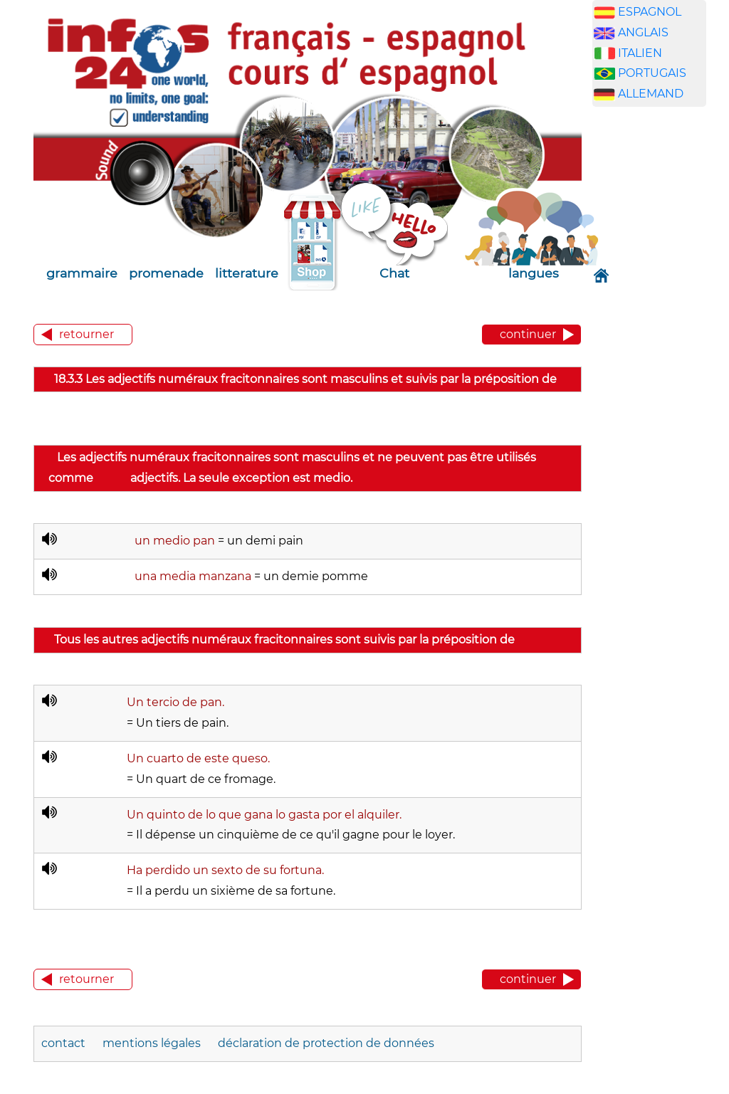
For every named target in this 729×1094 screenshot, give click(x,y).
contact (63, 1043)
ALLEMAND (650, 93)
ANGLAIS (643, 32)
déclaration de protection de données (326, 1043)
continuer (528, 334)
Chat (394, 272)
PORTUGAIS (652, 73)
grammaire (81, 272)
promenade (166, 272)
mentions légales (152, 1043)
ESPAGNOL (649, 12)
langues (533, 272)
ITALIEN (640, 53)
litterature (246, 272)
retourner (86, 334)
